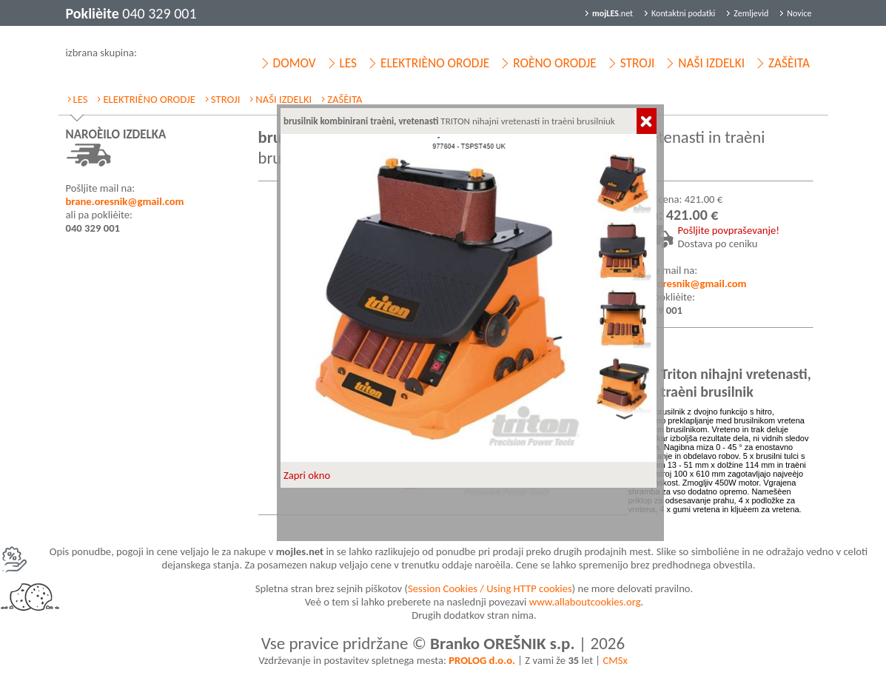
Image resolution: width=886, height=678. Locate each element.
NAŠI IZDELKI (711, 63)
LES (349, 63)
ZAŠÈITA (789, 63)
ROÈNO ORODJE (554, 63)
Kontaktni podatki (683, 13)
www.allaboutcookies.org (585, 601)
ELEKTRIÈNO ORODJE (434, 63)
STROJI (637, 63)
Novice (799, 13)
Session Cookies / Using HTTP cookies (490, 588)
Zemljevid (751, 13)
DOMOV (294, 63)
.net (612, 13)
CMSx (615, 660)
